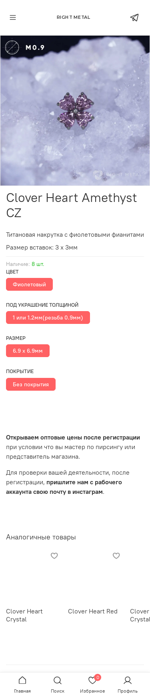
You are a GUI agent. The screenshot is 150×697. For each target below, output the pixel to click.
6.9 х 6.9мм (28, 350)
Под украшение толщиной (42, 305)
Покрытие (20, 371)
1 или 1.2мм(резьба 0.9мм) (48, 317)
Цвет (12, 272)
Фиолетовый (29, 284)
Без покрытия (31, 384)
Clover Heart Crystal (24, 615)
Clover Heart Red (93, 611)
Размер (16, 338)
